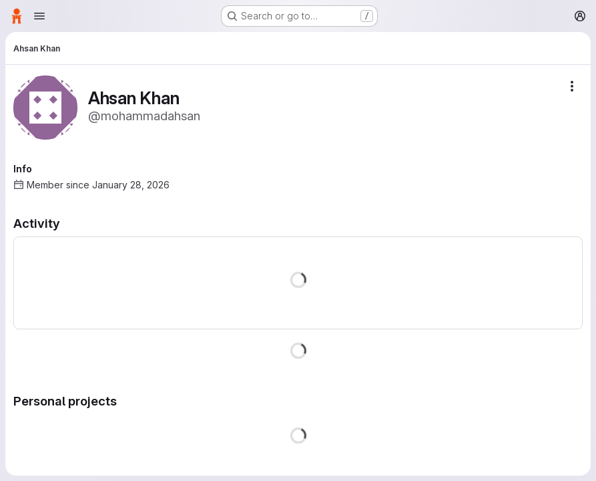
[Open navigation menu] (39, 16)
